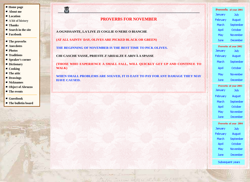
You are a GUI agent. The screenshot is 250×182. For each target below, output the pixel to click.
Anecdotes (15, 46)
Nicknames (16, 82)
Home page (16, 7)
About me (15, 11)
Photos (13, 50)
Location (14, 16)
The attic (14, 73)
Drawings (15, 78)
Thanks (14, 25)
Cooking (14, 69)
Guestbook (16, 98)
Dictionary (16, 64)
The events (16, 91)
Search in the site (20, 30)
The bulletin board (21, 103)
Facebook (15, 34)
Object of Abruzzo (21, 87)
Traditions (15, 55)
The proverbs (17, 41)
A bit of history (18, 20)
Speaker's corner (20, 59)
